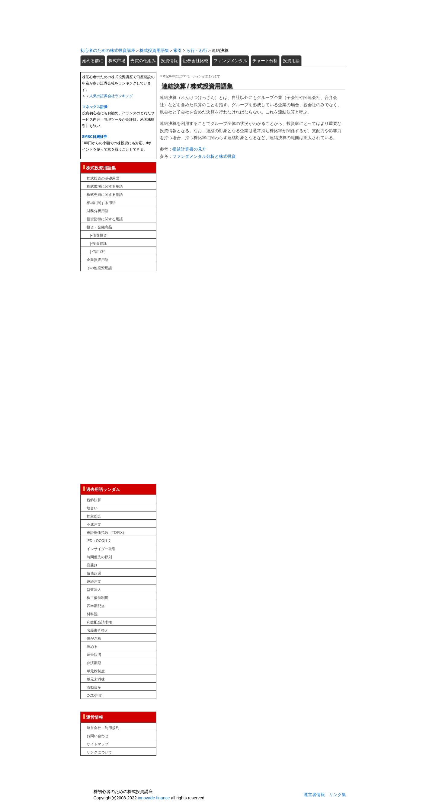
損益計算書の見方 (189, 149)
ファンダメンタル (230, 60)
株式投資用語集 (154, 50)
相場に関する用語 (101, 203)
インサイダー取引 (101, 549)
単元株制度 (96, 671)
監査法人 (94, 590)
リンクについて (99, 752)
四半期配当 (96, 606)
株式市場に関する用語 (105, 186)
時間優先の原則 (99, 557)
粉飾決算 (94, 500)
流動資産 (94, 687)
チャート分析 (265, 60)
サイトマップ (97, 744)
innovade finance (154, 797)
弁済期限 (94, 663)
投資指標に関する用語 (105, 219)
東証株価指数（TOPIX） (107, 533)
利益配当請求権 (99, 622)
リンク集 (337, 794)
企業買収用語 (97, 260)
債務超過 (94, 573)
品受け (92, 565)
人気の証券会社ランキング (111, 96)
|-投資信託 (97, 243)
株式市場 (116, 60)
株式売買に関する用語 (105, 195)
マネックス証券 (94, 107)
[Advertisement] (252, 206)
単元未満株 (96, 679)
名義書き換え (97, 630)
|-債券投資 (97, 235)
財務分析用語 (97, 211)
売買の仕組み (143, 60)
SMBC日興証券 (94, 137)
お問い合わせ (97, 736)
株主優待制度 (97, 598)
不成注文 (94, 524)
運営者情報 (314, 794)
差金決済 (94, 655)
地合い (92, 508)
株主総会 (94, 516)
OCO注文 (94, 695)
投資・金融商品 (99, 227)
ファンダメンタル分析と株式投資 (204, 156)
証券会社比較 (195, 60)
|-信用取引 (97, 252)
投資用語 (291, 60)
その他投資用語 (99, 268)
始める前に (92, 60)
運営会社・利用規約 (103, 728)
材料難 (92, 614)
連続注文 (94, 581)
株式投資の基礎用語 (103, 178)
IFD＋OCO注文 (99, 541)
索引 (177, 50)
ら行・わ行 (196, 50)
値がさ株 (94, 638)
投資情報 (169, 60)
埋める (92, 647)
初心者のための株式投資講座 (213, 23)
